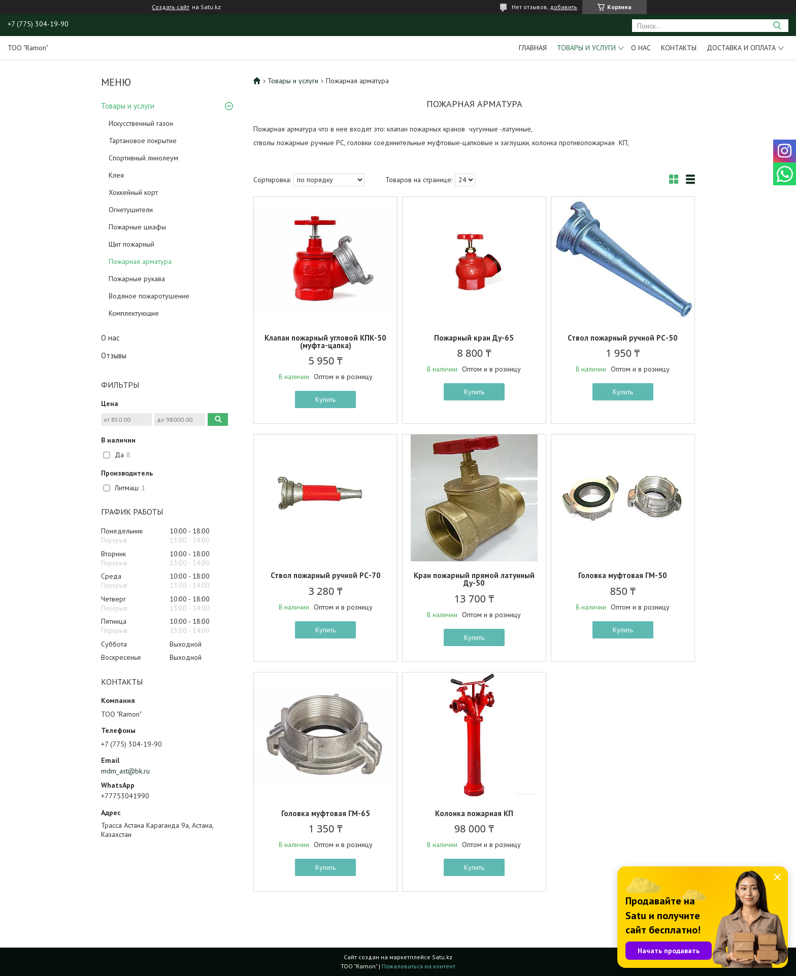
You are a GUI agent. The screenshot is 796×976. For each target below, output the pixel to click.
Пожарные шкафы (137, 226)
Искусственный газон (141, 123)
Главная (533, 47)
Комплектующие (134, 313)
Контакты (678, 47)
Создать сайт (170, 7)
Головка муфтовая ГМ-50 (622, 575)
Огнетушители (131, 209)
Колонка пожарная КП (474, 813)
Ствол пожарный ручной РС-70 (326, 575)
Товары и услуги (586, 47)
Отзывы (113, 355)
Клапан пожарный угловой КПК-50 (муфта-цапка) (325, 341)
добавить (563, 7)
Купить (325, 399)
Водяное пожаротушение (149, 295)
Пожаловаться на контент (418, 966)
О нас (641, 47)
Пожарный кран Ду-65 (474, 338)
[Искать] (777, 25)
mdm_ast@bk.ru (125, 771)
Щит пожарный (131, 244)
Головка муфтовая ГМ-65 (325, 813)
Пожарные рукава (137, 278)
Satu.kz (442, 957)
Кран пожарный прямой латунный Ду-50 (474, 579)
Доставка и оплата (741, 47)
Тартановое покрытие (143, 140)
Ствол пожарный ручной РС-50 (623, 338)
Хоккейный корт (133, 192)
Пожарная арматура (140, 261)
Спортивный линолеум (143, 157)
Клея (116, 175)
